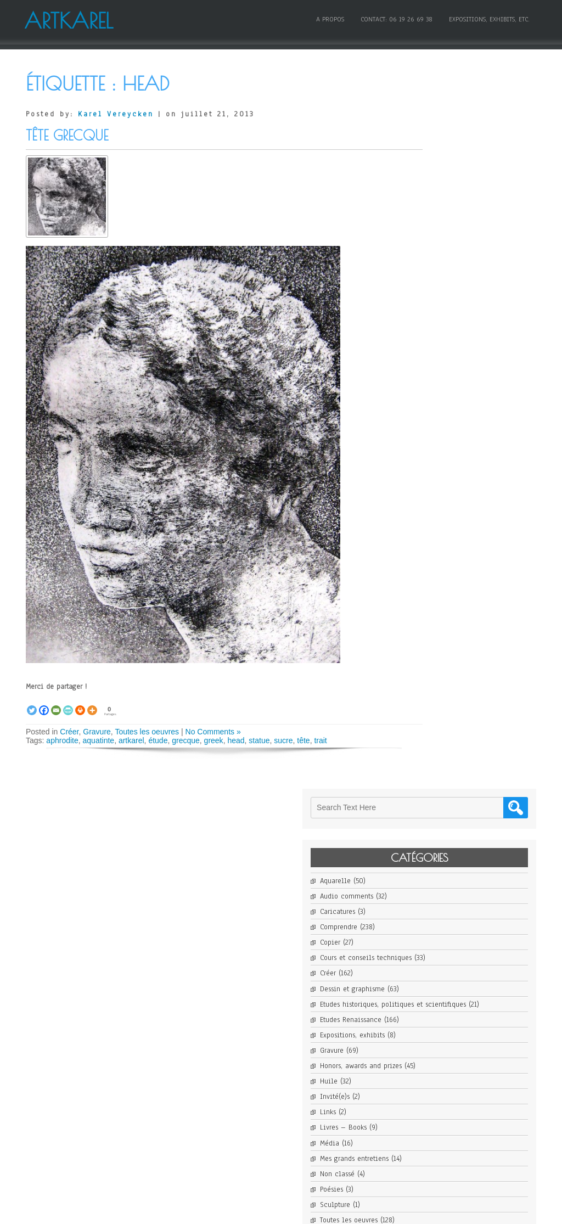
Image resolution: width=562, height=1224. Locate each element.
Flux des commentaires (453, 1101)
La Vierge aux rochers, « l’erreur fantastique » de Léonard (472, 959)
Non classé (433, 465)
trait (320, 740)
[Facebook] (44, 704)
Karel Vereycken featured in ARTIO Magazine (472, 716)
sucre (283, 740)
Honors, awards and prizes (457, 357)
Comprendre (434, 210)
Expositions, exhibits (448, 327)
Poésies (427, 481)
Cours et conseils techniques (462, 241)
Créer (69, 731)
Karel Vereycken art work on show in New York (472, 658)
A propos (328, 18)
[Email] (56, 704)
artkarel (131, 740)
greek (213, 740)
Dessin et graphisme (448, 272)
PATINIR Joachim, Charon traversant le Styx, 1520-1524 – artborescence (472, 855)
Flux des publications (450, 1086)
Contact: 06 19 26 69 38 (395, 18)
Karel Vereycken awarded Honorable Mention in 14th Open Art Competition (472, 687)
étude (157, 740)
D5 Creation (305, 1211)
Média (425, 435)
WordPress (382, 1211)
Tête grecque (67, 135)
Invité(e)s (431, 389)
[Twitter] (32, 704)
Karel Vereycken (116, 114)
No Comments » (213, 731)
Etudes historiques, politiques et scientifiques (472, 291)
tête (303, 740)
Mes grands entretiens (450, 450)
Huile (425, 373)
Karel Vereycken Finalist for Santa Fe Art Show (472, 764)
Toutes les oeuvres (147, 731)
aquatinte (99, 740)
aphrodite (62, 740)
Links (424, 404)
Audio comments (442, 179)
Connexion (432, 1070)
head (235, 740)
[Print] (80, 704)
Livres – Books (439, 419)
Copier (426, 225)
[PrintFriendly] (68, 704)
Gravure (97, 731)
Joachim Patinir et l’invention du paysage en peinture (472, 878)
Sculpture (431, 496)
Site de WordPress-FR (448, 1116)
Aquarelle (431, 164)
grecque (186, 740)
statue (259, 740)
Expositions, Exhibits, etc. (487, 18)
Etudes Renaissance (446, 311)
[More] (92, 704)
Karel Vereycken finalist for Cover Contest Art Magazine (472, 740)
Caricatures (433, 194)
